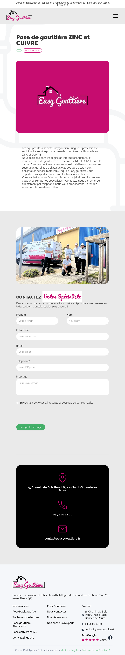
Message (21, 376)
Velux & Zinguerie (23, 637)
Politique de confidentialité (96, 650)
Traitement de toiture (26, 617)
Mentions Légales (70, 650)
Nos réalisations (57, 617)
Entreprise (22, 330)
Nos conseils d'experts (60, 623)
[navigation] (19, 16)
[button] (115, 16)
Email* (20, 345)
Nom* (70, 314)
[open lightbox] (62, 97)
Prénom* (21, 314)
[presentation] (41, 414)
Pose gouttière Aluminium (22, 624)
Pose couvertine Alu (25, 632)
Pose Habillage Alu (24, 611)
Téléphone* (23, 361)
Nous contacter (56, 611)
